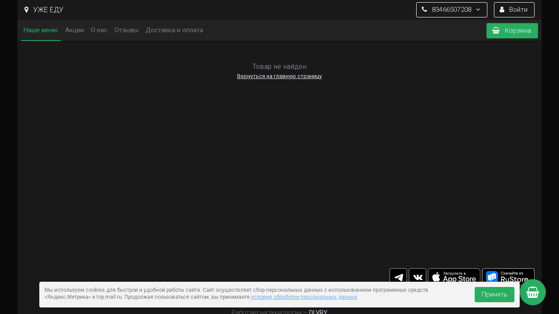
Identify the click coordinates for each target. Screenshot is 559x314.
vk (417, 277)
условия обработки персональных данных (304, 297)
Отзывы (126, 30)
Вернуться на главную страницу (279, 76)
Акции (74, 30)
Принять (494, 294)
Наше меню (41, 30)
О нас (99, 30)
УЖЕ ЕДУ (43, 10)
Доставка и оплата (174, 30)
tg (398, 277)
